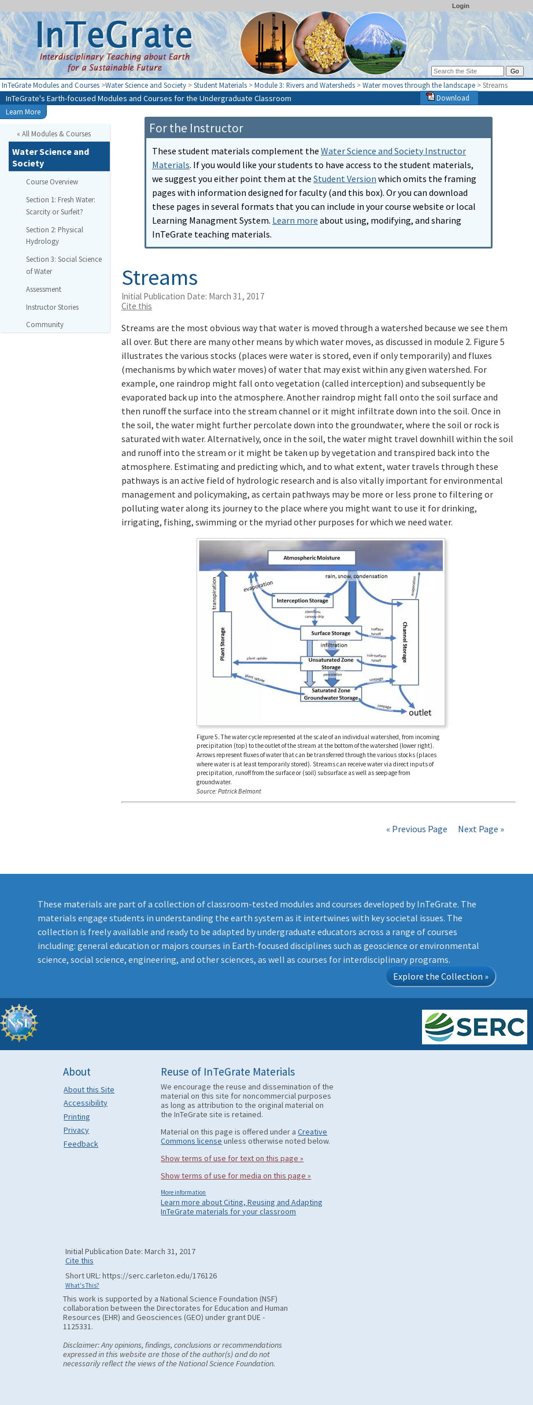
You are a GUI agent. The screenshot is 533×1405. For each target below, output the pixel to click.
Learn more (295, 220)
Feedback (81, 1144)
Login (460, 5)
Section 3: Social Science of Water (64, 265)
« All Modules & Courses (54, 133)
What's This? (82, 1285)
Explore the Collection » (440, 976)
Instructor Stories (52, 307)
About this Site (89, 1089)
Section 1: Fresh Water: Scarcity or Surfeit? (60, 205)
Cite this (136, 306)
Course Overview (52, 181)
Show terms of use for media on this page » (236, 1175)
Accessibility (86, 1103)
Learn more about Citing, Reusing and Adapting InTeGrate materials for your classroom (242, 1207)
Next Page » (480, 829)
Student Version (344, 178)
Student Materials (220, 85)
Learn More (23, 111)
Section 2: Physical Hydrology (54, 235)
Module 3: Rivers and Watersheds (305, 85)
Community (45, 324)
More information (183, 1192)
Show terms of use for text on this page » (232, 1158)
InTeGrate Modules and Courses (50, 85)
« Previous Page (416, 829)
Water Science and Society (145, 85)
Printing (77, 1116)
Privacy (76, 1130)
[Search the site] (467, 71)
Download (447, 97)
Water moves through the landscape (419, 85)
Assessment (43, 289)
